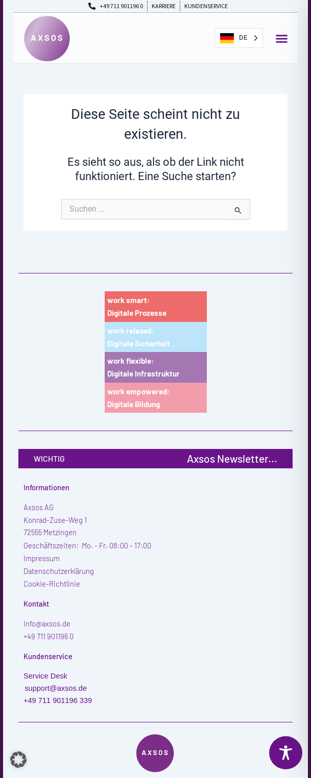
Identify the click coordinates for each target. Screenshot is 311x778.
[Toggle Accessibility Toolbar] (285, 752)
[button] (282, 38)
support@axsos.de (56, 688)
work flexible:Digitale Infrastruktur (143, 367)
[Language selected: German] (238, 38)
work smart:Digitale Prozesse (136, 306)
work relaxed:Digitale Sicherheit (138, 337)
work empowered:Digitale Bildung (138, 398)
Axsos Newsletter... (232, 458)
